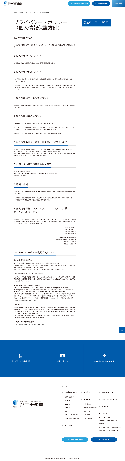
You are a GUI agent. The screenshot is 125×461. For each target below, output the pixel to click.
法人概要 (67, 408)
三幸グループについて (71, 415)
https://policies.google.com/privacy (25, 300)
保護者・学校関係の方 (90, 408)
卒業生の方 (87, 411)
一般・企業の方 (88, 418)
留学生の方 (87, 415)
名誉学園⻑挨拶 (69, 397)
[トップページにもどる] (13, 3)
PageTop (122, 330)
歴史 (66, 411)
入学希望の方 (88, 404)
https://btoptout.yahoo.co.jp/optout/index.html (29, 324)
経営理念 (67, 400)
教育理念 (67, 404)
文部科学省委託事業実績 (72, 418)
